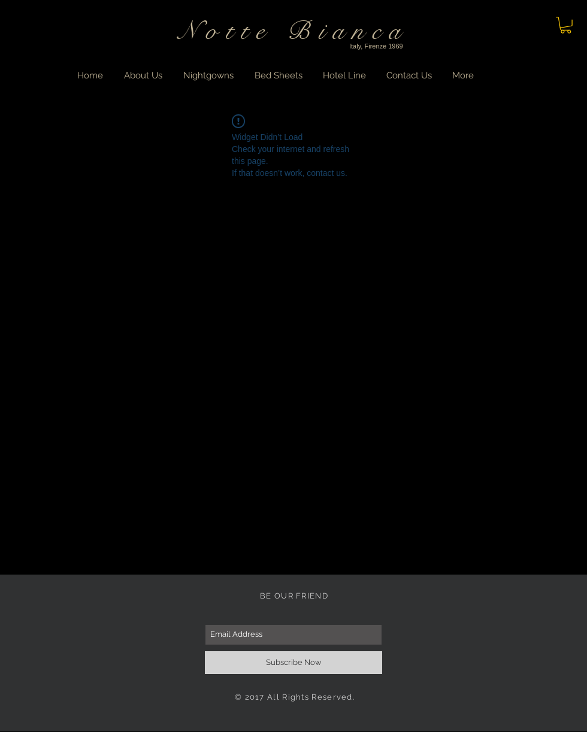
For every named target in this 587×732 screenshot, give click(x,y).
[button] (566, 25)
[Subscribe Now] (293, 662)
